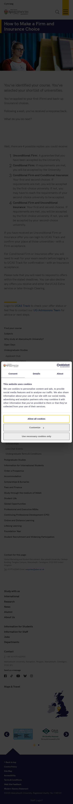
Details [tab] (36, 373)
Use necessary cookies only (36, 436)
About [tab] (60, 373)
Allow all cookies (36, 419)
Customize (36, 427)
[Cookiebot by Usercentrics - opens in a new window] (57, 366)
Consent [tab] (13, 373)
